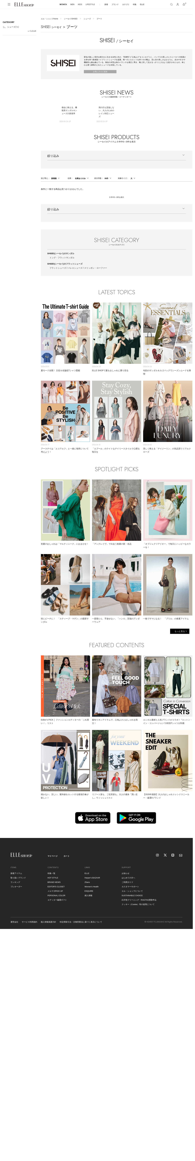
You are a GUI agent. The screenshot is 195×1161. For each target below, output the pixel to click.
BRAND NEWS (54, 882)
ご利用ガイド (127, 882)
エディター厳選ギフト (57, 900)
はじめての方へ (128, 878)
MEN (72, 4)
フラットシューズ (57, 268)
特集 (134, 4)
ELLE (142, 4)
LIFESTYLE (90, 4)
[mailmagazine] (180, 855)
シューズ (87, 19)
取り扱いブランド (18, 878)
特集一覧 (51, 873)
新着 (106, 4)
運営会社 (14, 922)
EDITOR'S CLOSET (56, 887)
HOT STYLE (53, 878)
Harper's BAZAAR (92, 878)
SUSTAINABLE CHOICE (132, 895)
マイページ (53, 856)
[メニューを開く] (9, 4)
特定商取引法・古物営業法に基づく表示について (81, 922)
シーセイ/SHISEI (71, 19)
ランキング (15, 882)
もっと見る (180, 631)
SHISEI (60, 253)
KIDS (80, 4)
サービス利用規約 (29, 922)
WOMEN (63, 4)
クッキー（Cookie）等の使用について (138, 904)
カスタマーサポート (130, 887)
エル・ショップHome (49, 19)
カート (67, 856)
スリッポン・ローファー (95, 268)
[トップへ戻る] (187, 832)
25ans (87, 882)
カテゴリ (125, 4)
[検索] (171, 4)
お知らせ (125, 873)
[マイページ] (177, 4)
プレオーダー (16, 887)
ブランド (115, 4)
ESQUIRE (89, 891)
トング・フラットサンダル (61, 257)
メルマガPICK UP (55, 891)
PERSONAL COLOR (56, 895)
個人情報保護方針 (48, 922)
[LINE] (173, 855)
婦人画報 (88, 895)
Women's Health (92, 887)
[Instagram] (157, 855)
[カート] (184, 4)
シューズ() (11, 27)
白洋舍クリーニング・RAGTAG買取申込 (139, 900)
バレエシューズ (75, 268)
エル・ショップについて (132, 891)
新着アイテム (16, 873)
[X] (165, 855)
